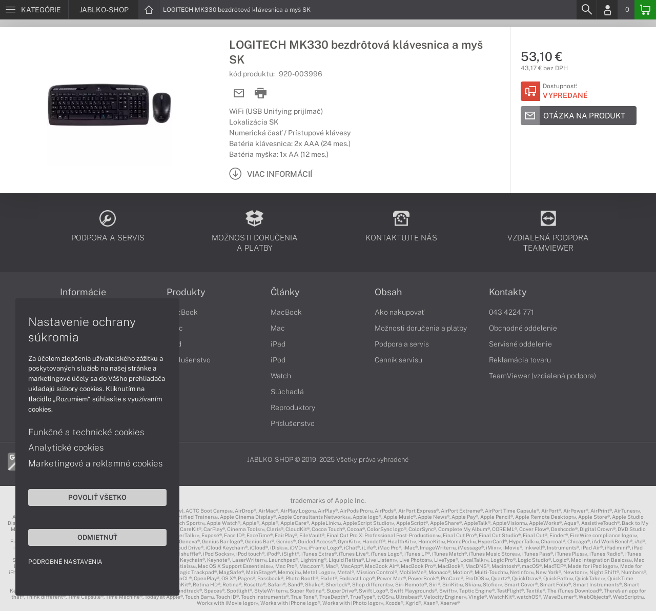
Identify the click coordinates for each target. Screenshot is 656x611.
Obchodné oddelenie (523, 328)
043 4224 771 (511, 312)
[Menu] (34, 9)
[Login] (607, 9)
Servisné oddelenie (520, 344)
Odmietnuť (97, 537)
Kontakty (508, 292)
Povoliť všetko (97, 497)
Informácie (83, 292)
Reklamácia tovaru (520, 360)
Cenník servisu (398, 360)
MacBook (182, 312)
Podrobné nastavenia (65, 561)
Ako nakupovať (399, 312)
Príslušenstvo (189, 360)
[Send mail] (239, 94)
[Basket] (645, 9)
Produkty (186, 292)
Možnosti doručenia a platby (421, 328)
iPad (278, 344)
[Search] (586, 9)
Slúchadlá (287, 392)
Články (285, 292)
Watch (281, 376)
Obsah (388, 292)
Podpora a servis (402, 344)
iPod (278, 360)
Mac (278, 328)
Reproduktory (293, 407)
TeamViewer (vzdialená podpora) (542, 376)
